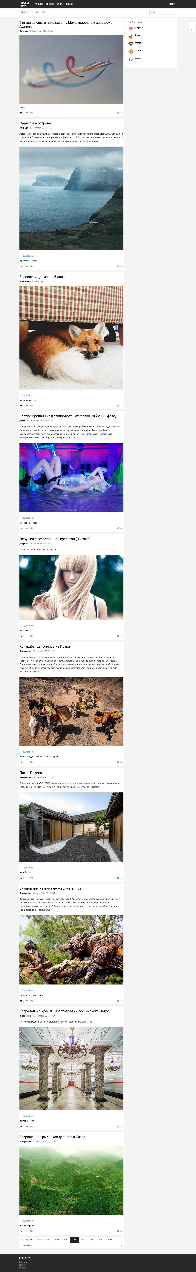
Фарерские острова (35, 123)
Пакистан (47, 756)
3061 (83, 1239)
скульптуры (25, 995)
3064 (110, 1239)
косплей (24, 523)
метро (23, 1121)
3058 (57, 1239)
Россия (30, 1121)
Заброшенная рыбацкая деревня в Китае (52, 1137)
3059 (66, 1239)
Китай (23, 1225)
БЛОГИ (60, 4)
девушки (33, 523)
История (138, 43)
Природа (23, 128)
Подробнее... (28, 256)
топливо (38, 756)
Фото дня (23, 31)
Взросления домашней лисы (42, 277)
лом (34, 995)
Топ (44, 12)
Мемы (137, 58)
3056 (39, 1239)
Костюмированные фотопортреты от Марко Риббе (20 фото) (67, 416)
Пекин (28, 872)
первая (29, 1239)
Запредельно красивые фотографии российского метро (64, 1011)
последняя (26, 1245)
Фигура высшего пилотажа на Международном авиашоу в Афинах (66, 24)
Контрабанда (26, 756)
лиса (22, 400)
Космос (138, 50)
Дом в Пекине (30, 773)
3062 (92, 1239)
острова (33, 261)
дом (22, 872)
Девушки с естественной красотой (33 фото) (55, 539)
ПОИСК (69, 4)
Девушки (23, 421)
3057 (48, 1239)
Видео (137, 35)
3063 (101, 1239)
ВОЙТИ (172, 4)
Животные (24, 281)
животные (31, 400)
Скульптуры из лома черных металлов (50, 888)
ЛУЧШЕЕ (39, 4)
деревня (31, 1225)
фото (22, 107)
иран (55, 756)
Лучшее (24, 12)
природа (24, 261)
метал (40, 995)
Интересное (25, 651)
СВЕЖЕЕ (50, 4)
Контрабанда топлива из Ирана (44, 646)
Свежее (34, 12)
